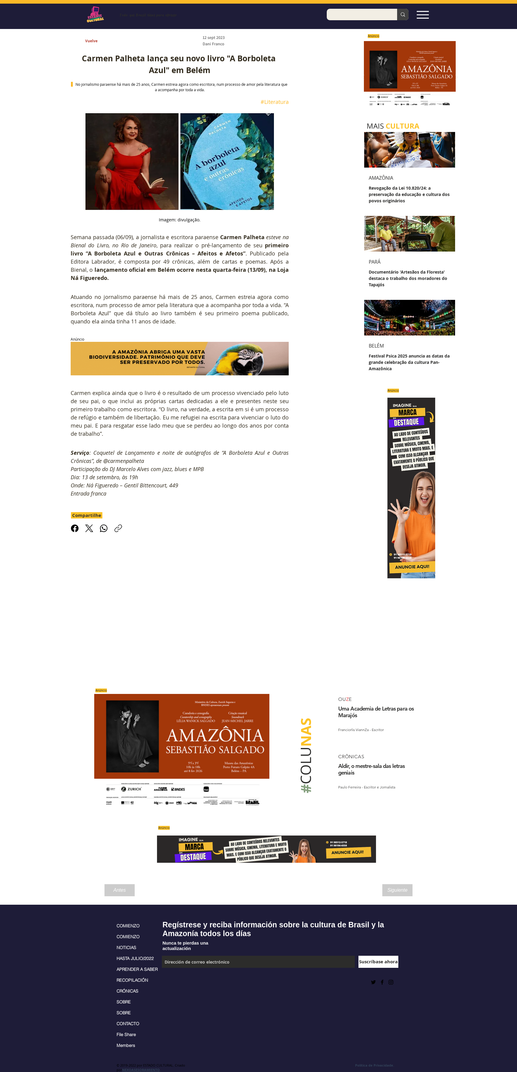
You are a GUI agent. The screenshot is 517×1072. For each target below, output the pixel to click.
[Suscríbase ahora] (378, 962)
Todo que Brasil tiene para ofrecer (148, 15)
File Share (126, 1034)
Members (126, 1045)
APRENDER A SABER (136, 969)
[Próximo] (456, 78)
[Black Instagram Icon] (391, 982)
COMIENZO (128, 926)
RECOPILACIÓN (132, 980)
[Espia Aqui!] (422, 14)
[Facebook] (75, 528)
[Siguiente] (397, 890)
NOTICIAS (126, 947)
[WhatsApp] (104, 528)
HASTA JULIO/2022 (135, 958)
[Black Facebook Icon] (382, 982)
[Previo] (363, 78)
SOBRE (124, 1002)
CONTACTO (128, 1023)
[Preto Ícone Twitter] (373, 982)
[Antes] (119, 890)
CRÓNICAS (127, 991)
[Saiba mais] (408, 77)
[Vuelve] (98, 41)
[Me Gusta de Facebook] (176, 982)
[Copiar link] (118, 528)
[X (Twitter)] (89, 528)
